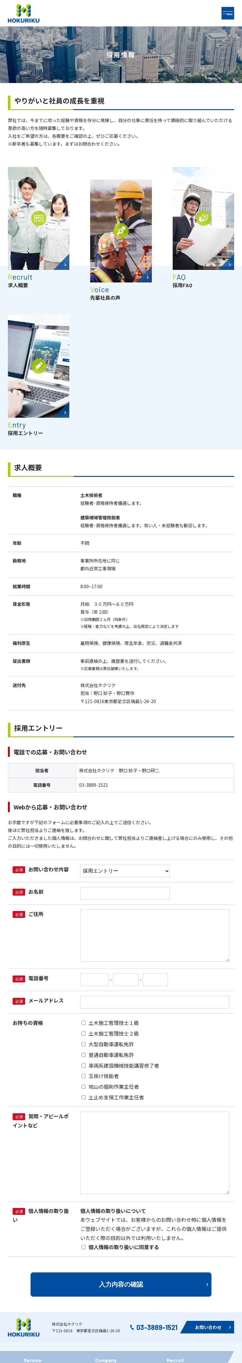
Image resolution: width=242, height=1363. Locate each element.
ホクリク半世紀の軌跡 (46, 1229)
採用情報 (175, 1229)
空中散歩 (32, 1272)
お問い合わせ (108, 1258)
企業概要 (104, 1229)
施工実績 (32, 1244)
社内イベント (108, 1244)
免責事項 (104, 1272)
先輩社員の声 (180, 1244)
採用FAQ (175, 1258)
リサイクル (35, 1258)
